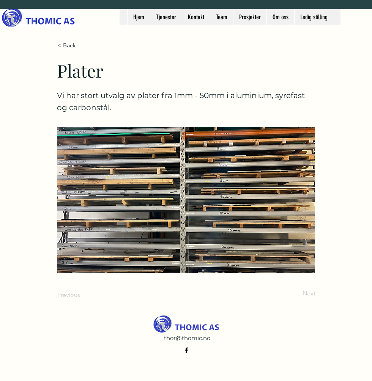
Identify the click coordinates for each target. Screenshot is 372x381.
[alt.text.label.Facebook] (186, 350)
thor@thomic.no (187, 338)
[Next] (296, 293)
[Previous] (82, 295)
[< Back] (82, 45)
